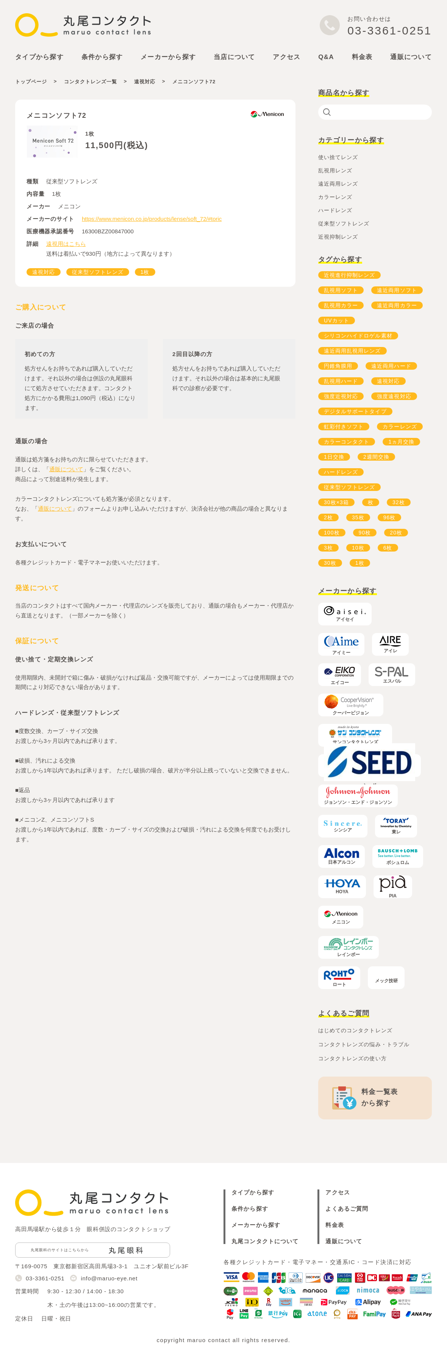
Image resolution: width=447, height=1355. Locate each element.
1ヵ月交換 (401, 442)
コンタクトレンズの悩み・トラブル (363, 1044)
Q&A (326, 57)
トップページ (31, 81)
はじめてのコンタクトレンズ (355, 1030)
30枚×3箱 (336, 502)
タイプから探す (252, 1192)
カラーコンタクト (346, 442)
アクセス (286, 57)
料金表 (362, 57)
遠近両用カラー (397, 305)
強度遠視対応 (394, 396)
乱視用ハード (341, 381)
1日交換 (334, 457)
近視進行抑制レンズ (349, 275)
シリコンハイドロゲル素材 (358, 336)
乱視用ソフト (341, 290)
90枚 (365, 533)
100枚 (332, 533)
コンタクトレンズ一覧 (90, 81)
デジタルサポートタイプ (355, 411)
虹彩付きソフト (344, 427)
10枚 (358, 548)
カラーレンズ (400, 427)
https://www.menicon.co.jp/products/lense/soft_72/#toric (152, 219)
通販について (411, 57)
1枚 (145, 272)
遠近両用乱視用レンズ (352, 351)
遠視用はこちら (66, 244)
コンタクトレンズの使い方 (352, 1058)
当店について (234, 57)
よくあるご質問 (346, 1208)
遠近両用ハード (391, 366)
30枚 (330, 563)
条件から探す (249, 1208)
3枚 (328, 548)
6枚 (387, 548)
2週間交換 (376, 457)
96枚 (389, 517)
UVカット (336, 320)
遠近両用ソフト (397, 290)
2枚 (328, 517)
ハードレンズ (341, 472)
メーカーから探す (255, 1225)
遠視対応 (144, 81)
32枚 (398, 502)
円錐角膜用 (338, 366)
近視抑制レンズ (338, 237)
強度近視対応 (341, 396)
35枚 (358, 517)
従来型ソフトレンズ (97, 272)
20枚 (396, 533)
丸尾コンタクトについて (265, 1241)
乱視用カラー (341, 305)
